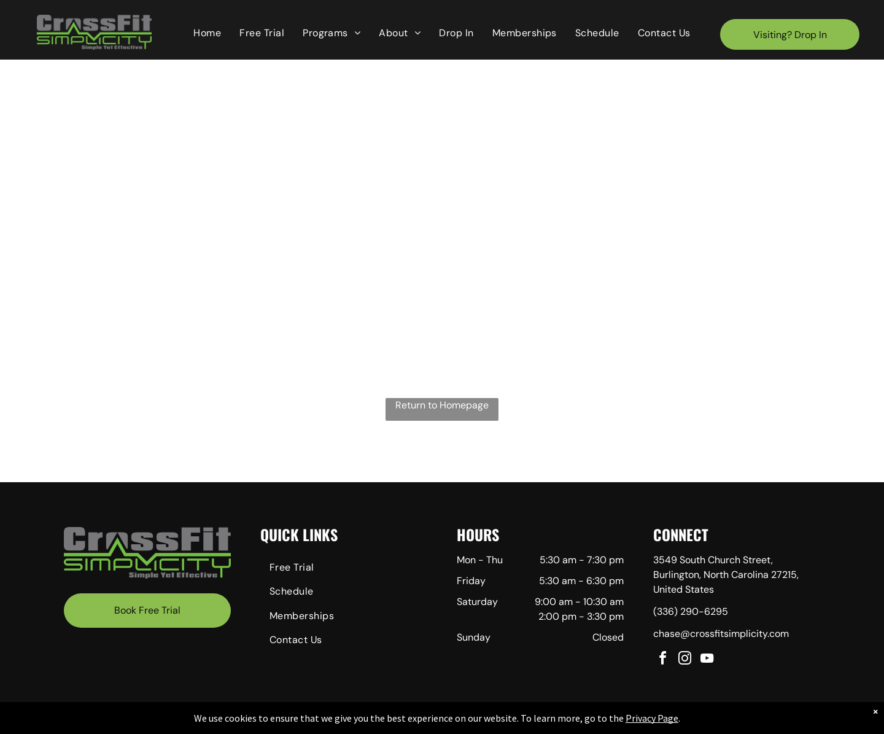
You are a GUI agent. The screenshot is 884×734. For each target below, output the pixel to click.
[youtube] (707, 660)
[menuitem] (207, 33)
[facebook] (663, 660)
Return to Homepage (442, 405)
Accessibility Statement (502, 722)
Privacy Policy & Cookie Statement (400, 722)
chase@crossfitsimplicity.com (721, 633)
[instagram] (685, 660)
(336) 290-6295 (690, 611)
